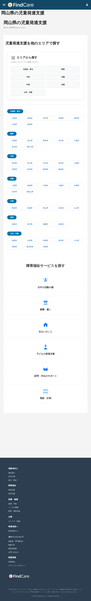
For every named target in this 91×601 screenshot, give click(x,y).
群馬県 (45, 141)
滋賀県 (29, 185)
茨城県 (14, 141)
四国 (63, 85)
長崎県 (45, 240)
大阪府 (60, 185)
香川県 (29, 224)
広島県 (60, 208)
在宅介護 (11, 476)
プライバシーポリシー (16, 565)
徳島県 (14, 224)
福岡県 (14, 240)
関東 (63, 69)
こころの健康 (13, 507)
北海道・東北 (28, 69)
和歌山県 (30, 192)
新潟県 (14, 163)
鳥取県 (14, 208)
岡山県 (45, 208)
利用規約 (11, 562)
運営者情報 (12, 548)
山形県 (14, 124)
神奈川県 (30, 147)
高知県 (60, 224)
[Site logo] (21, 5)
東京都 (14, 147)
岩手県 (45, 118)
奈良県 (14, 192)
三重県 (14, 185)
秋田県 (76, 118)
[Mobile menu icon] (4, 4)
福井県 (60, 163)
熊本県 (60, 240)
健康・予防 (12, 504)
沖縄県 (45, 247)
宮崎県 (14, 247)
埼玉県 (60, 141)
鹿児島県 (30, 247)
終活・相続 (12, 480)
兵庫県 (76, 185)
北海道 (14, 118)
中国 (28, 85)
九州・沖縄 (28, 92)
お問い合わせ (13, 552)
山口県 (76, 208)
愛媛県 (45, 224)
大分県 (76, 240)
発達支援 (11, 490)
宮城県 (60, 118)
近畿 (63, 77)
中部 (28, 77)
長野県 (14, 169)
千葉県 (76, 141)
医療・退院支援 (14, 511)
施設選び (11, 473)
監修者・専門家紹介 (15, 541)
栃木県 (29, 141)
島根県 (29, 208)
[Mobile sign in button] (87, 4)
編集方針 (11, 545)
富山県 (29, 163)
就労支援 (11, 494)
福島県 (29, 124)
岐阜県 (29, 169)
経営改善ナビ (13, 531)
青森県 (29, 118)
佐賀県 (29, 240)
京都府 (45, 185)
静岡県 (45, 169)
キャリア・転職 (14, 521)
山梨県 (76, 163)
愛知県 (60, 169)
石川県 (45, 163)
